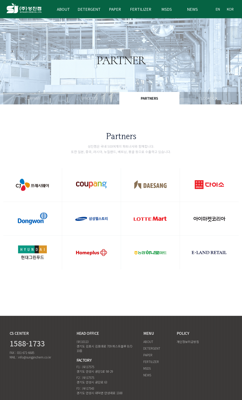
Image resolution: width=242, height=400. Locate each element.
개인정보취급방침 (188, 342)
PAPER (147, 355)
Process (90, 98)
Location (209, 98)
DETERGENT (151, 348)
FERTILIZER (151, 362)
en (218, 9)
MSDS (166, 9)
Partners (149, 98)
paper (115, 9)
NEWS (192, 9)
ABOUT (63, 9)
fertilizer (140, 9)
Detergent (89, 9)
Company (32, 98)
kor (230, 9)
